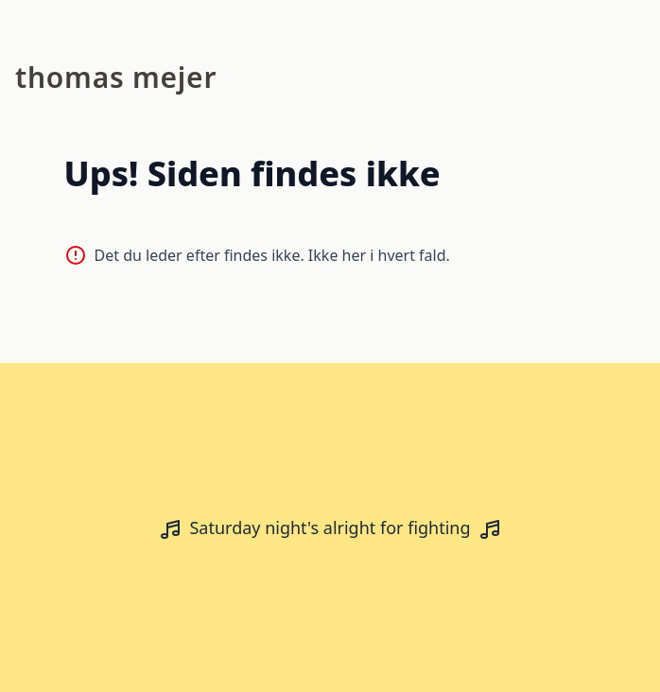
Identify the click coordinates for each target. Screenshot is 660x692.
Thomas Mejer (116, 77)
